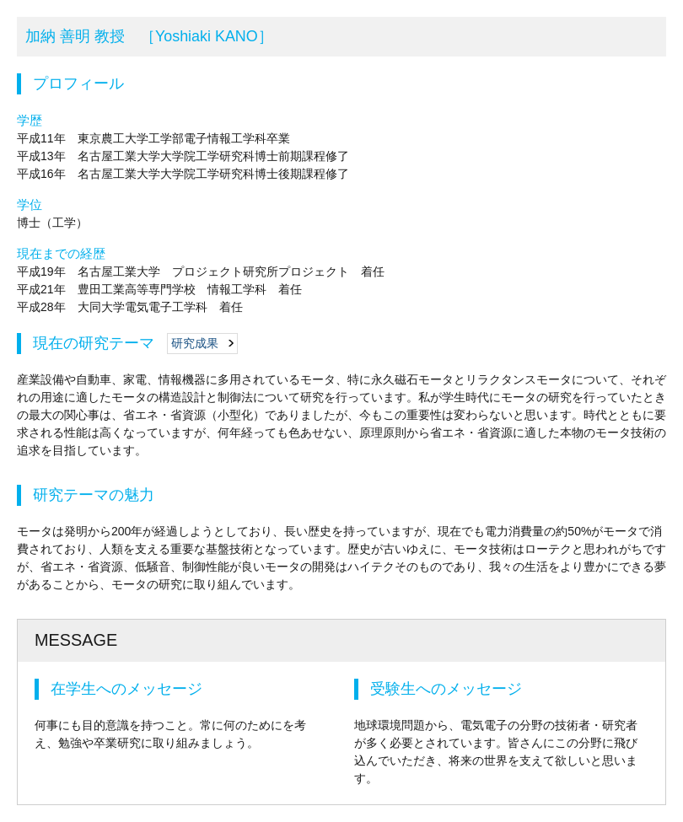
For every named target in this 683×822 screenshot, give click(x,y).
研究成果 (194, 343)
